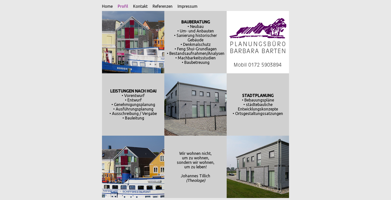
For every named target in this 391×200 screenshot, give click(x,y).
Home (105, 6)
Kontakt (138, 6)
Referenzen (160, 6)
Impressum (185, 6)
